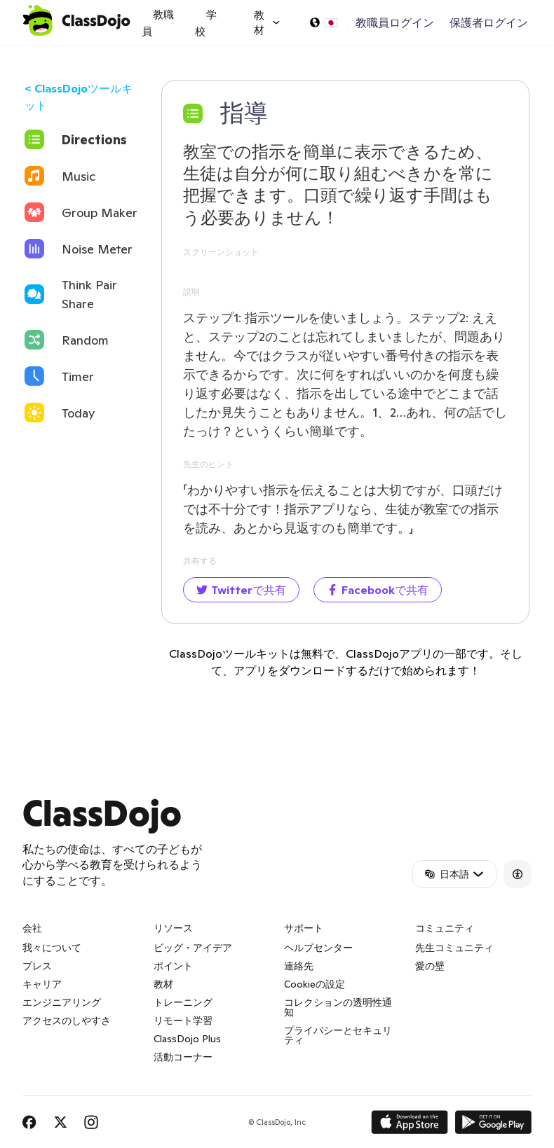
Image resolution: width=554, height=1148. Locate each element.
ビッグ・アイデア (193, 947)
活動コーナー (183, 1057)
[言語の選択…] (323, 22)
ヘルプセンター (318, 947)
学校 (206, 23)
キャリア (42, 984)
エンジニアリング (61, 1002)
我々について (51, 947)
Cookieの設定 (314, 984)
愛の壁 (430, 966)
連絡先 (298, 966)
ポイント (173, 966)
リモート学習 (183, 1020)
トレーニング (183, 1002)
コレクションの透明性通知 (338, 1007)
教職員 (158, 23)
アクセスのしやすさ (66, 1020)
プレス (37, 966)
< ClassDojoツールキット (79, 96)
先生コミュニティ (454, 947)
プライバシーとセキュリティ (338, 1035)
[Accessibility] (518, 874)
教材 (163, 984)
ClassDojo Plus (187, 1038)
